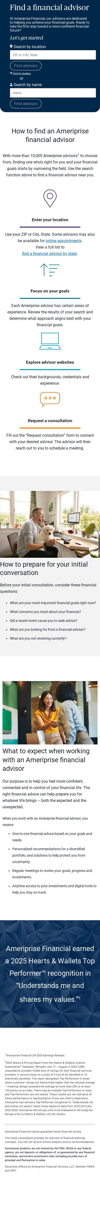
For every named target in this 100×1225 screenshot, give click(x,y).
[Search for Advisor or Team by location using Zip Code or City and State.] (53, 55)
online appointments (63, 240)
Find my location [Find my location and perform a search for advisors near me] (20, 73)
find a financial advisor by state (49, 253)
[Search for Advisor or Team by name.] (53, 93)
